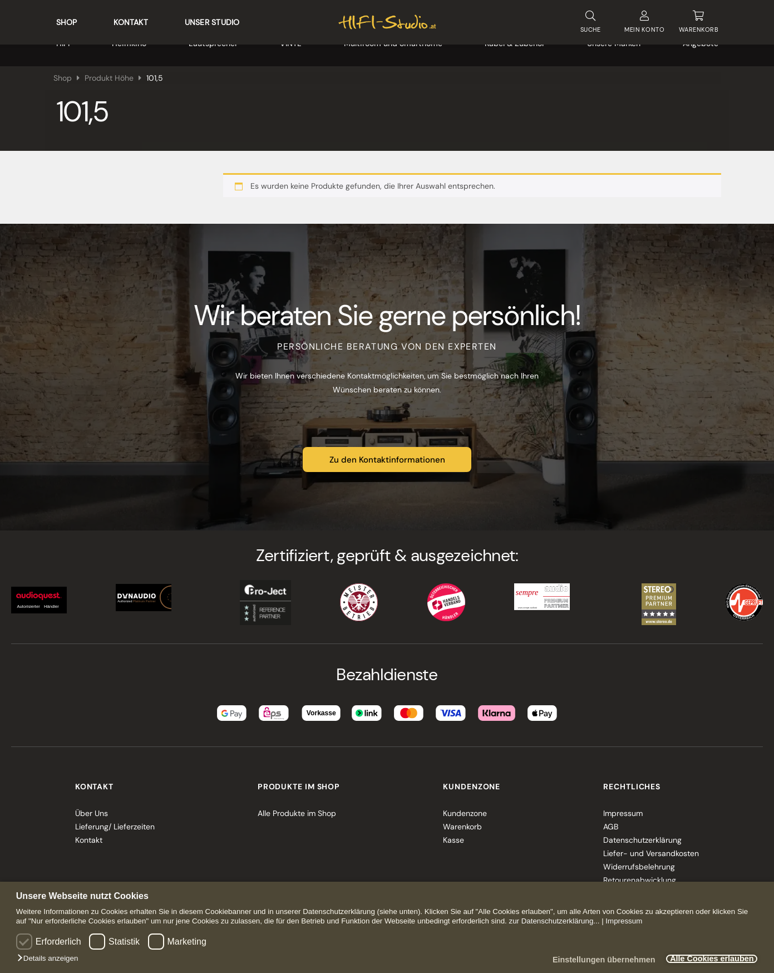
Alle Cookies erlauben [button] (707, 959)
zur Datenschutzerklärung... (554, 921)
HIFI (63, 50)
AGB (610, 822)
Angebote (700, 50)
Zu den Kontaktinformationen (387, 454)
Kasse (453, 835)
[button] (50, 958)
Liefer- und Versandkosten (651, 848)
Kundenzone (465, 808)
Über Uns (91, 808)
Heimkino (129, 50)
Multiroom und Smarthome (393, 50)
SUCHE (590, 19)
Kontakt (130, 20)
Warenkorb (462, 822)
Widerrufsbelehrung (639, 862)
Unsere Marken (613, 50)
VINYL (291, 50)
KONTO (644, 20)
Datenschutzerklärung (642, 835)
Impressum (623, 921)
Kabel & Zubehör (515, 50)
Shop (66, 20)
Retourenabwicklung (639, 875)
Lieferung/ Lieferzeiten (115, 822)
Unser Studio (212, 20)
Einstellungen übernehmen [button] (591, 960)
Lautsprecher (213, 50)
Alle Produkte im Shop (297, 808)
